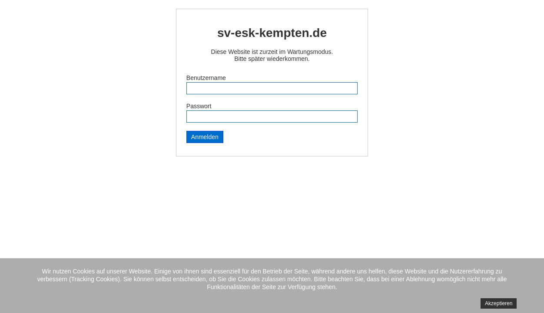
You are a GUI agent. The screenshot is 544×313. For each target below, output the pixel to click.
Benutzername (206, 77)
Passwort (199, 106)
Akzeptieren (498, 303)
